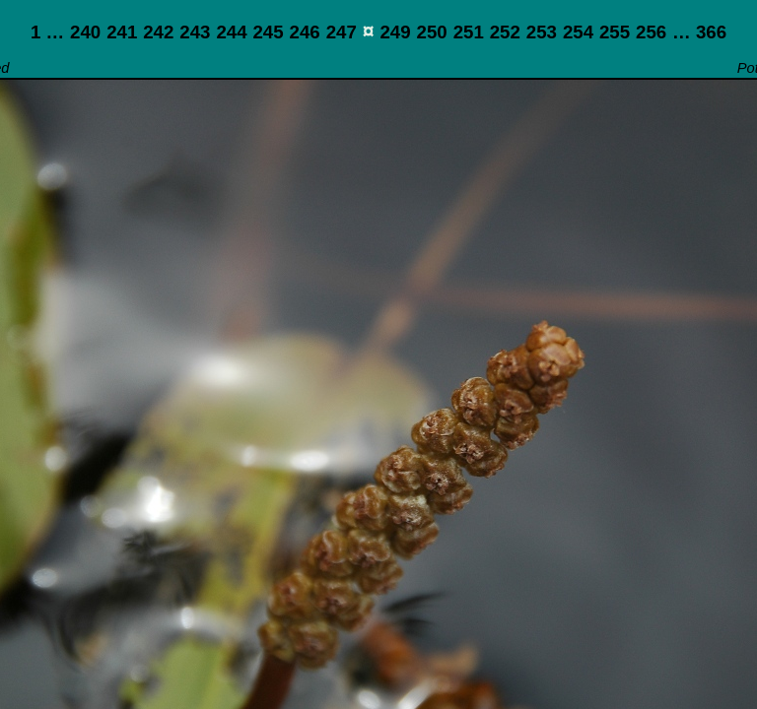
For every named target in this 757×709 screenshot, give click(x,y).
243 (194, 32)
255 (614, 32)
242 (158, 32)
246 (305, 32)
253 (541, 32)
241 (121, 32)
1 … (47, 32)
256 (651, 32)
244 (231, 32)
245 (267, 32)
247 (341, 32)
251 (468, 32)
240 (85, 32)
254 (578, 32)
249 (394, 32)
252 (505, 32)
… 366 (699, 32)
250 (432, 32)
